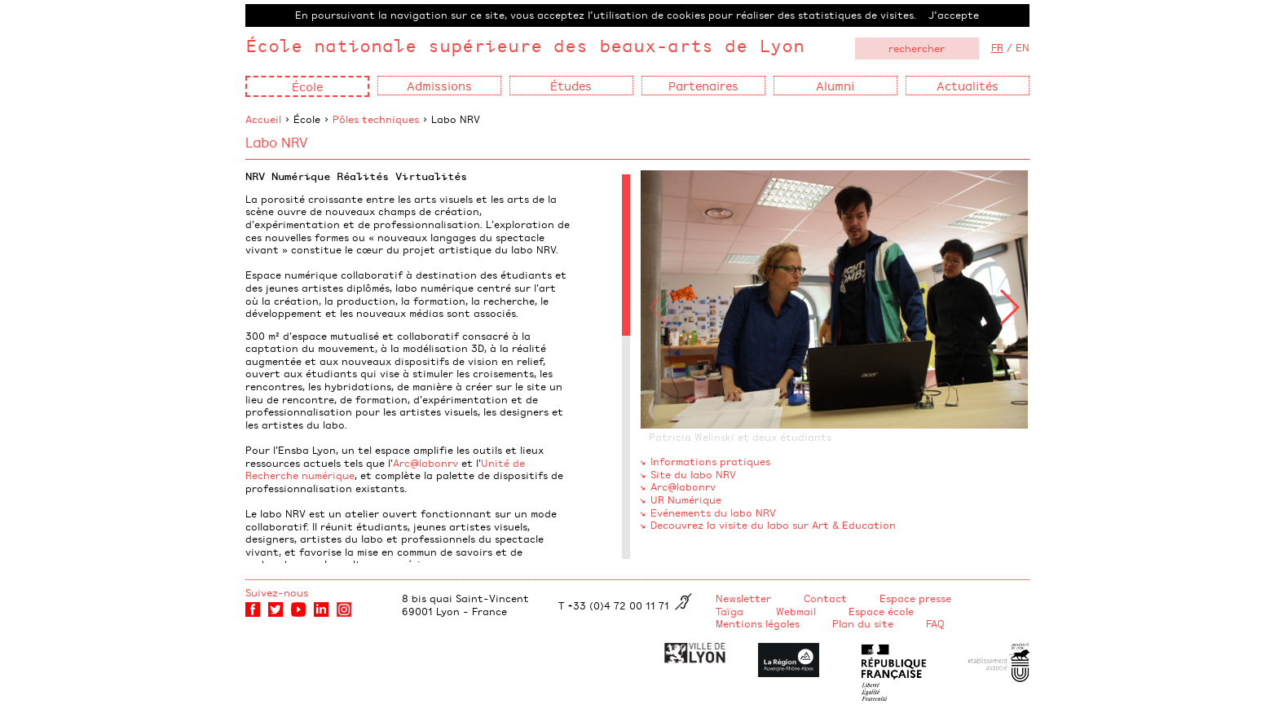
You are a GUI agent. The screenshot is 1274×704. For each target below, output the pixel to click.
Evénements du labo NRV (713, 512)
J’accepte (953, 14)
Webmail (796, 611)
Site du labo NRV (693, 474)
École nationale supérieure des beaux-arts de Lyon (525, 45)
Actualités (967, 85)
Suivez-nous (276, 592)
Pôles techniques (376, 119)
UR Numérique (685, 499)
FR (997, 47)
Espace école (881, 611)
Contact (825, 598)
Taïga (729, 611)
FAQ (935, 623)
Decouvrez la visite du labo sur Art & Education (773, 524)
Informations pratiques (710, 461)
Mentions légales (758, 623)
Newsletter (743, 598)
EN (1022, 47)
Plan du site (862, 623)
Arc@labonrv (425, 462)
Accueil (263, 119)
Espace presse (915, 598)
